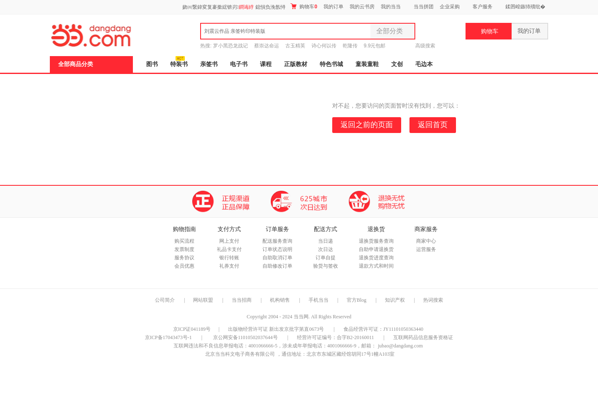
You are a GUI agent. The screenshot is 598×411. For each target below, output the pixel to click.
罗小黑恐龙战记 (230, 46)
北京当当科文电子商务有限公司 (240, 354)
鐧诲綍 (246, 7)
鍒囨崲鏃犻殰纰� (525, 7)
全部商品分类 (75, 64)
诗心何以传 (323, 46)
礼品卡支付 (229, 249)
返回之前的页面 (367, 125)
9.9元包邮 (375, 46)
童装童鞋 (367, 64)
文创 (397, 64)
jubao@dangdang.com (400, 346)
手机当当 (318, 300)
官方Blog (356, 300)
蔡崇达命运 (266, 46)
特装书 (179, 64)
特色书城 (331, 64)
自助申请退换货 (376, 249)
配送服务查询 (277, 241)
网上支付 (229, 241)
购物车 (303, 6)
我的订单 (333, 7)
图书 (152, 64)
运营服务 (426, 249)
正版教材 (295, 64)
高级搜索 (425, 46)
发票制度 (184, 249)
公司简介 (165, 300)
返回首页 (433, 125)
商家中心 (426, 241)
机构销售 (280, 300)
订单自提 (326, 258)
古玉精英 (295, 46)
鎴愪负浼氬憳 (270, 7)
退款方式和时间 (376, 266)
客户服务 (483, 7)
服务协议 (184, 258)
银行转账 (229, 258)
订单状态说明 (277, 249)
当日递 (325, 241)
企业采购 (450, 7)
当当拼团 (424, 7)
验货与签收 (325, 266)
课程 (266, 64)
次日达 (325, 249)
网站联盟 (203, 300)
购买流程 (184, 241)
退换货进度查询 (376, 258)
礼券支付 (229, 266)
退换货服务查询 (376, 241)
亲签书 (209, 64)
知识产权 (395, 300)
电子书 (239, 64)
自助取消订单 (277, 258)
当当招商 (242, 300)
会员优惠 (184, 266)
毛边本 (424, 64)
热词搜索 (433, 300)
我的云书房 (362, 7)
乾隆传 (350, 46)
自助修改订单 (277, 266)
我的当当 (391, 7)
